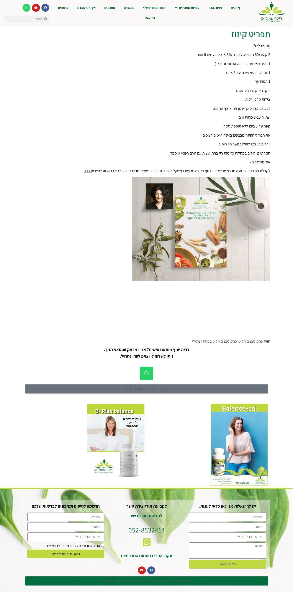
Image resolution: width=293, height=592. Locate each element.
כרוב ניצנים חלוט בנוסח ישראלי (214, 341)
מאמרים (129, 8)
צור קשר (150, 18)
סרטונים (63, 8)
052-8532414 (146, 529)
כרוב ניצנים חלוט (251, 341)
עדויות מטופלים (187, 8)
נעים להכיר (215, 8)
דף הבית (236, 8)
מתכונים (109, 8)
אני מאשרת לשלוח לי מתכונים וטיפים (73, 545)
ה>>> (88, 170)
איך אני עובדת (86, 8)
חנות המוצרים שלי (154, 8)
